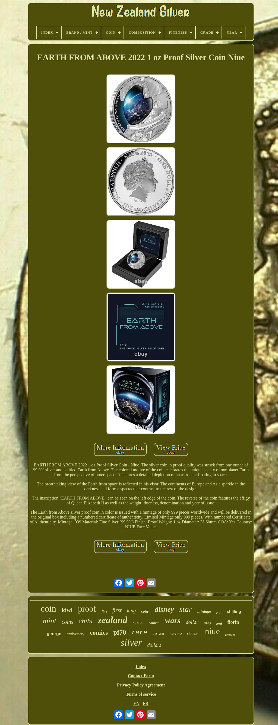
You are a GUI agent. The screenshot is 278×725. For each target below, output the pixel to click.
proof (87, 608)
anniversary (75, 634)
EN (136, 703)
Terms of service (141, 694)
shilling (234, 611)
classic (193, 633)
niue (212, 631)
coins (67, 622)
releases (230, 634)
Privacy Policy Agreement (141, 685)
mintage (204, 611)
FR (145, 703)
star (185, 609)
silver (131, 642)
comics (99, 632)
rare (139, 632)
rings (207, 623)
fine (104, 611)
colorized (176, 634)
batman (154, 623)
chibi (85, 621)
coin (48, 608)
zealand (112, 620)
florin (233, 622)
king (131, 610)
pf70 (119, 632)
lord (219, 623)
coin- (145, 611)
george (54, 633)
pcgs (218, 612)
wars (172, 620)
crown (158, 633)
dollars (154, 645)
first (117, 610)
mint (49, 620)
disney (164, 609)
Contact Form (141, 675)
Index (140, 666)
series (138, 622)
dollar (192, 622)
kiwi (67, 610)
